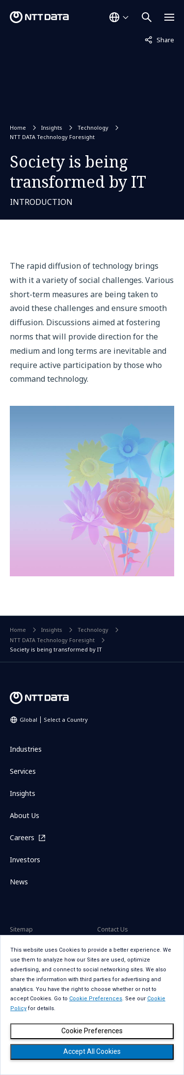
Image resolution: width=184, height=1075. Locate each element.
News (19, 881)
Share (159, 39)
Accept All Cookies (92, 1051)
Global (54, 719)
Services (23, 771)
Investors (25, 859)
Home (18, 127)
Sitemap (21, 929)
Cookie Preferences (92, 1031)
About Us (24, 815)
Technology (93, 127)
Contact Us (112, 929)
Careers (22, 837)
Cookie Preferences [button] (95, 998)
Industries (26, 749)
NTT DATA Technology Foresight (52, 137)
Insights (51, 127)
